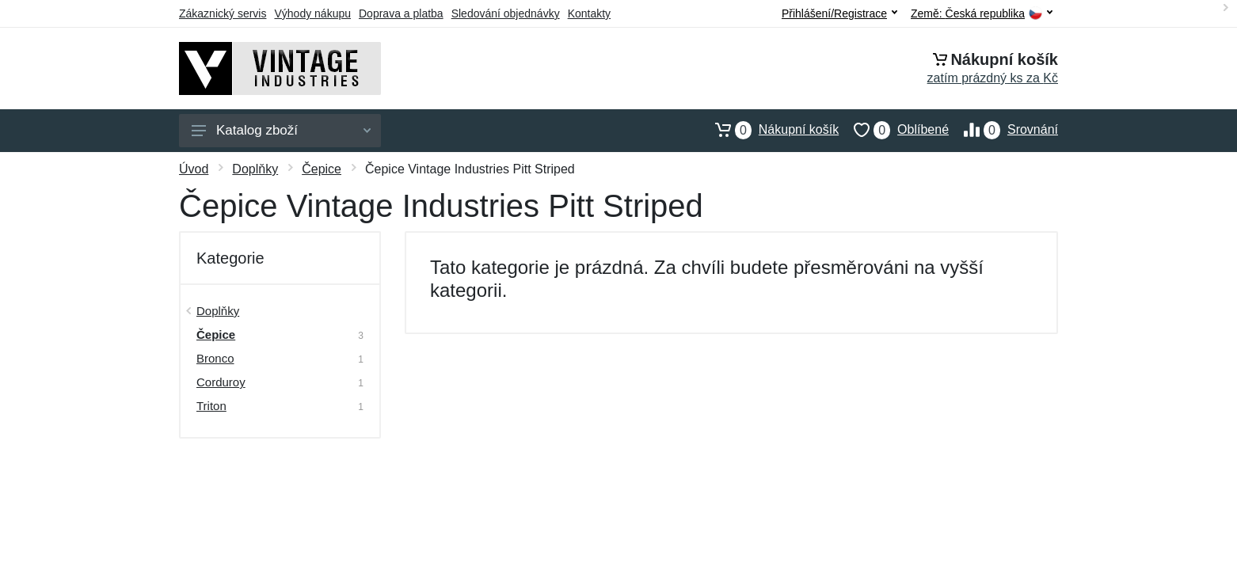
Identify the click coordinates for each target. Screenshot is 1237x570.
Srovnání (1003, 129)
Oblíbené (894, 129)
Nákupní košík (769, 129)
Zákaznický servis (222, 13)
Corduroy (220, 382)
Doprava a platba (401, 13)
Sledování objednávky (505, 13)
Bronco (215, 358)
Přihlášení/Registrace (839, 13)
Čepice (321, 169)
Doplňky (255, 169)
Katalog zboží (281, 130)
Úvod (193, 169)
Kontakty (589, 13)
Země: (981, 14)
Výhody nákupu (312, 13)
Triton (211, 405)
